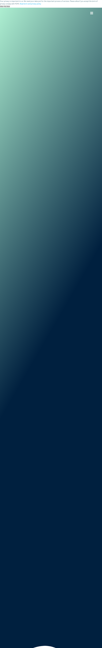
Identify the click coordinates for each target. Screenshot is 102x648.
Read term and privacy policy (30, 4)
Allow (1, 6)
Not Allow (7, 6)
